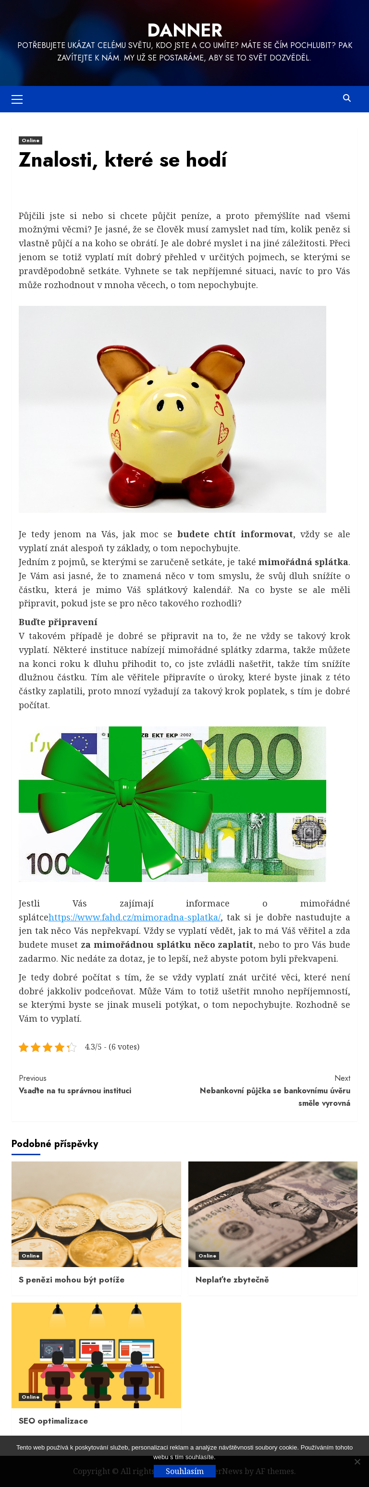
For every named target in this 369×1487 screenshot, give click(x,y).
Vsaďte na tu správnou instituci (101, 1084)
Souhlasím (185, 1471)
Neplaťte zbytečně (232, 1279)
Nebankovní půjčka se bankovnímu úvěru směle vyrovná (267, 1090)
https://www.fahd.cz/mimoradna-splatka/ (135, 917)
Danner (184, 30)
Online (30, 140)
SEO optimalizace (53, 1421)
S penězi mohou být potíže (71, 1279)
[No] (357, 1461)
